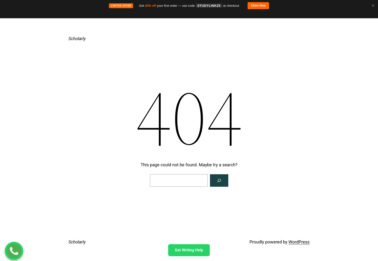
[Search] (219, 180)
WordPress (299, 241)
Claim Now (258, 5)
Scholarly (77, 38)
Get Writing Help (189, 250)
